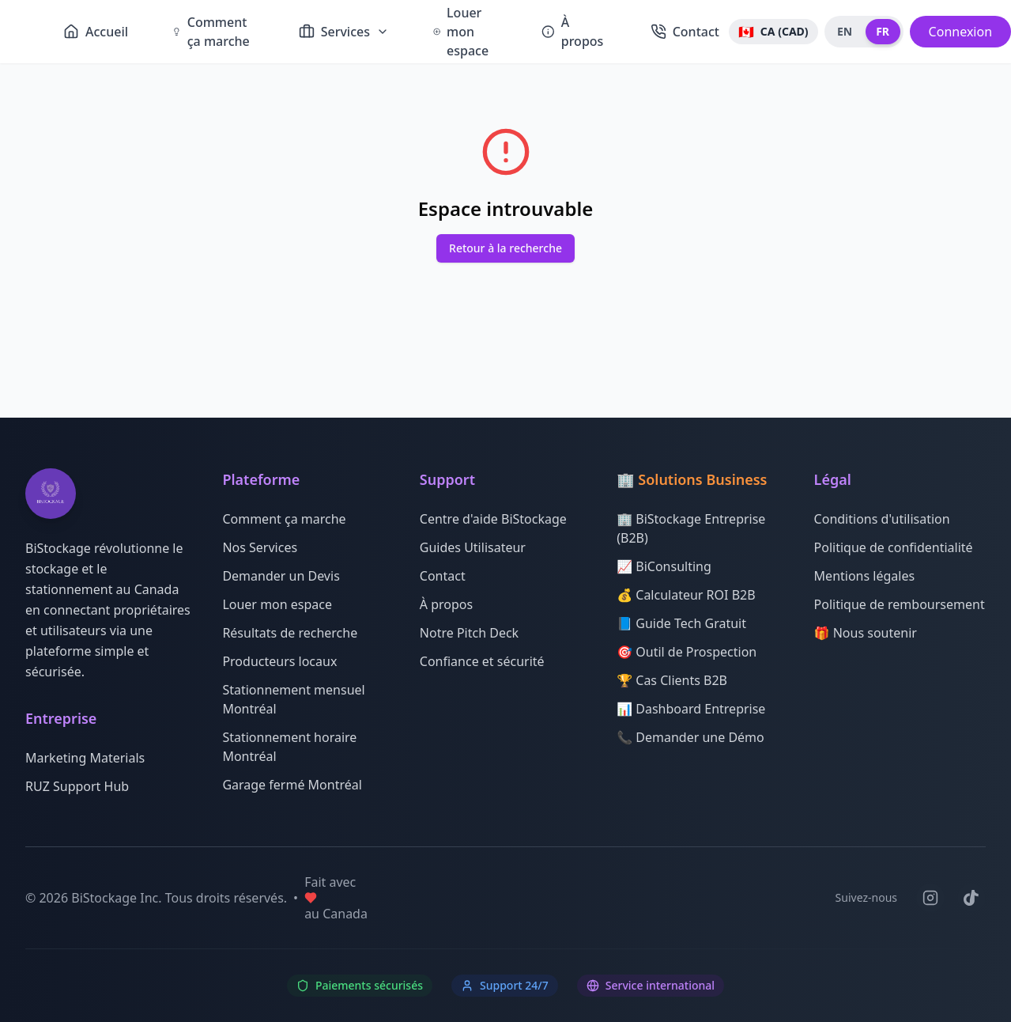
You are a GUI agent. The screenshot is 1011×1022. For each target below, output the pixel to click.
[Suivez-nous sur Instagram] (930, 898)
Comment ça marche (211, 31)
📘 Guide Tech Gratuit (681, 623)
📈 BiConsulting (664, 566)
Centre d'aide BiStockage (493, 519)
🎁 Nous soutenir (865, 633)
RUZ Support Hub (77, 786)
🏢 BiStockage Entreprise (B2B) (691, 528)
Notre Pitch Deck (469, 633)
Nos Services (259, 547)
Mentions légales (864, 576)
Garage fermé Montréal (291, 784)
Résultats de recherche (289, 633)
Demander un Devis (280, 576)
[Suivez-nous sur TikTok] (971, 898)
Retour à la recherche (505, 248)
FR (882, 31)
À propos (572, 31)
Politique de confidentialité (893, 547)
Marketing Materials (85, 757)
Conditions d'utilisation (882, 519)
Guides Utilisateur (473, 547)
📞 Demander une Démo (690, 737)
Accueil (95, 31)
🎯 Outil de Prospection (686, 652)
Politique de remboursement (899, 604)
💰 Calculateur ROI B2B (686, 595)
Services (344, 31)
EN (844, 31)
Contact (685, 31)
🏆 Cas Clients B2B (672, 680)
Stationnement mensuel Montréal (293, 699)
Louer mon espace (277, 604)
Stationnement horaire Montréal (289, 747)
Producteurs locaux (279, 661)
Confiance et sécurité (482, 661)
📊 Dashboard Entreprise (691, 708)
